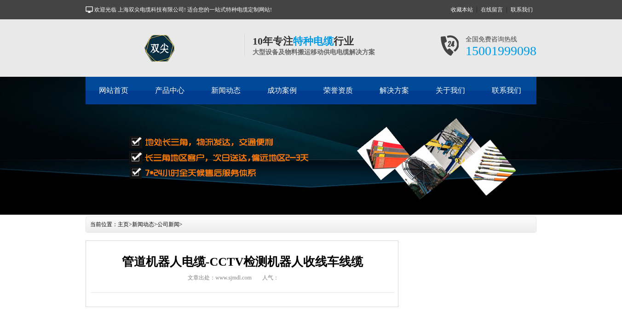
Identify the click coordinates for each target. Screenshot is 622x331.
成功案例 (282, 90)
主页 (123, 224)
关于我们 (450, 90)
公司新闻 (168, 224)
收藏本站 (462, 10)
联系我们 (522, 10)
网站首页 (113, 90)
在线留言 (492, 10)
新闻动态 (226, 90)
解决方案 (394, 90)
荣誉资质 (338, 90)
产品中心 (169, 90)
